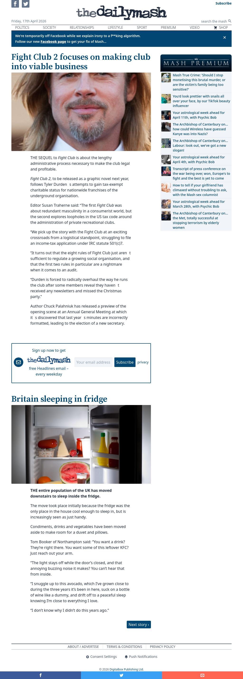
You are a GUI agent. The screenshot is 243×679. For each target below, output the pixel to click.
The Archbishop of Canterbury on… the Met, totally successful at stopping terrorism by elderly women (200, 220)
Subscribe (125, 362)
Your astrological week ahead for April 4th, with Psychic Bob (199, 159)
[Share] (202, 675)
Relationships (82, 27)
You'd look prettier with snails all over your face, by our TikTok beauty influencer (201, 101)
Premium (168, 27)
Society (49, 27)
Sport (142, 27)
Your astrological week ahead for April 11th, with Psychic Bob (199, 115)
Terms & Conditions (124, 646)
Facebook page (53, 41)
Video (195, 27)
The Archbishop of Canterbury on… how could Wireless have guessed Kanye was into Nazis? (200, 129)
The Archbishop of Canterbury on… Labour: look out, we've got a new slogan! (200, 145)
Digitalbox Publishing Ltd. (127, 669)
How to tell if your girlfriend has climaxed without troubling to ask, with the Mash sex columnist (200, 190)
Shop (221, 27)
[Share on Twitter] (121, 675)
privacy (143, 362)
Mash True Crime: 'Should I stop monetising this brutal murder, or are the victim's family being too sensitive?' (199, 82)
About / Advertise (83, 646)
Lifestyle (115, 27)
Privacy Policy (162, 646)
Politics (22, 27)
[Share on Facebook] (40, 675)
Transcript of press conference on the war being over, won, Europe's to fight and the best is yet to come (201, 173)
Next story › (139, 624)
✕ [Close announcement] (224, 37)
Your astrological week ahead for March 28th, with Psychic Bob (199, 204)
